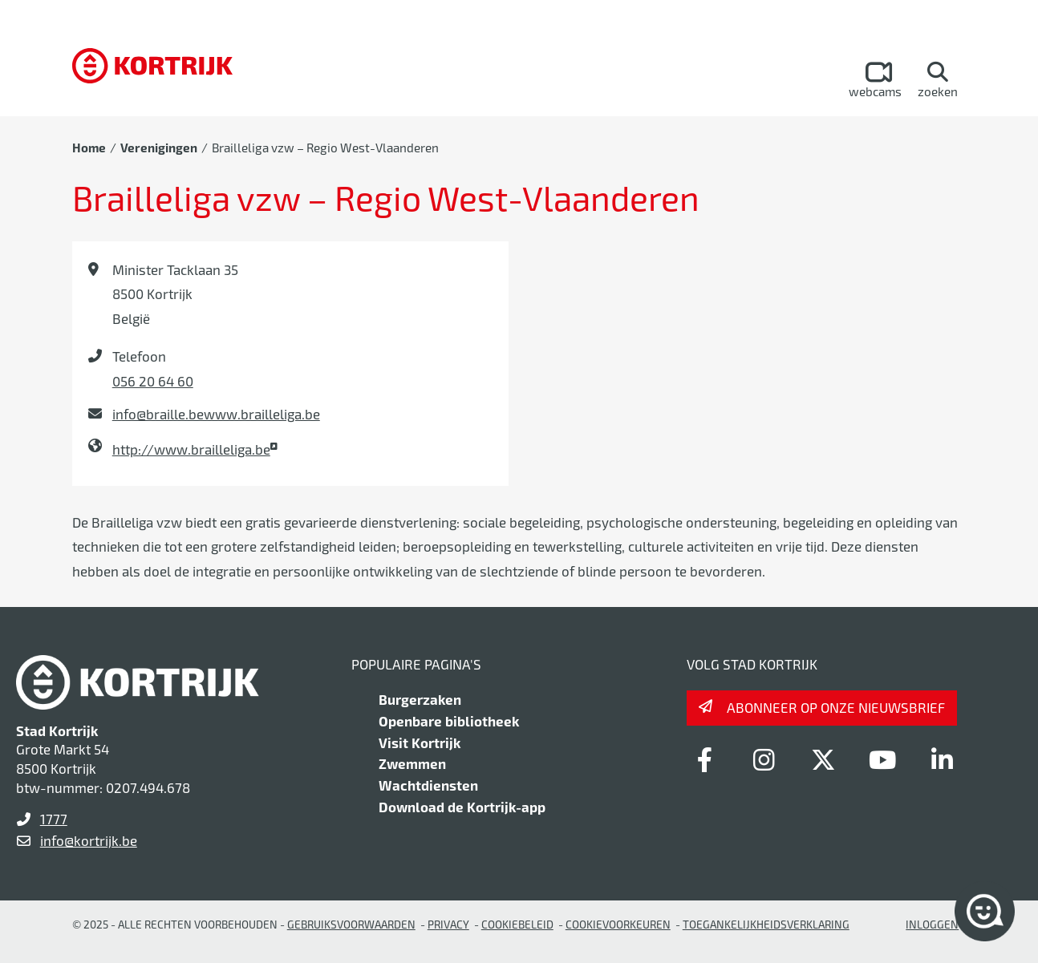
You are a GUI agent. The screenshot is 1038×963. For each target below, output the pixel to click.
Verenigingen (158, 147)
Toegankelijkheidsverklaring (766, 924)
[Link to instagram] (763, 759)
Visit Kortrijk (419, 742)
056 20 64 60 (152, 381)
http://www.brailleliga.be (191, 449)
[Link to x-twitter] (823, 759)
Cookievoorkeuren (618, 924)
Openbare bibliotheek (449, 721)
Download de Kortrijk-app (462, 807)
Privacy (448, 924)
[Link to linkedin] (941, 759)
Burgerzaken (420, 699)
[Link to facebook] (704, 759)
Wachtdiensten (428, 785)
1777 (53, 819)
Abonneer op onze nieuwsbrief (836, 707)
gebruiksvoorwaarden (351, 924)
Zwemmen (412, 763)
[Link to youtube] (882, 759)
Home (89, 147)
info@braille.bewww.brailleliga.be (216, 414)
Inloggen (932, 924)
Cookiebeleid (517, 924)
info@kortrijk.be (88, 840)
